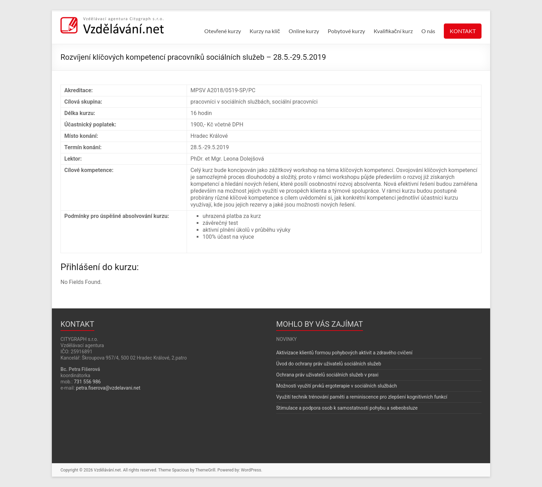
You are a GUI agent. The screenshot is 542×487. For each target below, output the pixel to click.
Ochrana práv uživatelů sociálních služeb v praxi (327, 375)
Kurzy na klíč (265, 31)
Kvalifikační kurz (393, 31)
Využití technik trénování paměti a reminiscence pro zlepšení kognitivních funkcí (361, 397)
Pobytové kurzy (346, 31)
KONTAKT (463, 31)
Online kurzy (304, 31)
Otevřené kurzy (222, 31)
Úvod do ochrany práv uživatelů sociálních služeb (328, 363)
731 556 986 (87, 381)
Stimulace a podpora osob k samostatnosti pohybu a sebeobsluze (347, 408)
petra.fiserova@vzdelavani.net (108, 388)
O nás (428, 31)
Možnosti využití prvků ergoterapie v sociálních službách (336, 386)
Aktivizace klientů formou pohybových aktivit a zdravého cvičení (344, 352)
